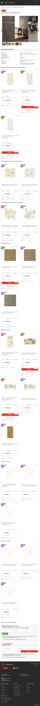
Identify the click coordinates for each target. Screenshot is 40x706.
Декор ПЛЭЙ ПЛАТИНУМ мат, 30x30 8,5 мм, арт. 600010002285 (9, 312)
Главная (2, 7)
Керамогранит (16, 687)
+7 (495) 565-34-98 (24, 675)
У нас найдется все (30, 683)
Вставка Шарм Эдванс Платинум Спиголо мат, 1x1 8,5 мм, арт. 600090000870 (9, 523)
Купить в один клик (29, 110)
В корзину (10, 152)
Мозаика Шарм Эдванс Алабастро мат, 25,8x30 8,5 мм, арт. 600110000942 (10, 185)
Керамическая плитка (18, 685)
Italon (12, 7)
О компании (3, 687)
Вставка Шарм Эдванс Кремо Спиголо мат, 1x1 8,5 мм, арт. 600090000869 (29, 485)
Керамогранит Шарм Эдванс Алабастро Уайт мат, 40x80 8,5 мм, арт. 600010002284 (10, 91)
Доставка (3, 693)
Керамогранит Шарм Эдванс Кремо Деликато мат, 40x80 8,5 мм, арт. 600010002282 (29, 91)
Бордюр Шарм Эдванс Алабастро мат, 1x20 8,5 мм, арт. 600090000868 (10, 565)
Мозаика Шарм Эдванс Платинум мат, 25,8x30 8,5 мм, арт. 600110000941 (29, 185)
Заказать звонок (36, 1)
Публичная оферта (4, 701)
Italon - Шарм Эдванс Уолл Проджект (8, 105)
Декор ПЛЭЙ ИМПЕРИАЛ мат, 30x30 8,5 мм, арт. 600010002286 (29, 267)
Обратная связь (4, 695)
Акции (28, 689)
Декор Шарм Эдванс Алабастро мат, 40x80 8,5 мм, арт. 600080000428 (29, 354)
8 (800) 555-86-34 (5, 675)
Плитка (6, 7)
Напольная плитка (17, 689)
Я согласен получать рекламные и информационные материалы (14, 639)
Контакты (3, 691)
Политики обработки (9, 637)
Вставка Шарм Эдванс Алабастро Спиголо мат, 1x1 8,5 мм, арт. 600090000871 (9, 485)
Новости (2, 685)
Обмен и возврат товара (5, 697)
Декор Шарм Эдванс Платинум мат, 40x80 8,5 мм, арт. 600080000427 (29, 399)
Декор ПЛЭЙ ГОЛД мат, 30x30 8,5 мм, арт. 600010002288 (10, 267)
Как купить (3, 689)
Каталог (15, 683)
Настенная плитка (17, 691)
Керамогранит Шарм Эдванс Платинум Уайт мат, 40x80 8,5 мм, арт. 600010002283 (10, 136)
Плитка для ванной (17, 693)
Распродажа (29, 691)
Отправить (5, 633)
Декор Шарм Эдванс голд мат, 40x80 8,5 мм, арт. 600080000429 (9, 444)
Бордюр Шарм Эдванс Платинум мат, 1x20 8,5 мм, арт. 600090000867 (10, 603)
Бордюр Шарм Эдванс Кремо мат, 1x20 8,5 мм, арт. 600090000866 (29, 565)
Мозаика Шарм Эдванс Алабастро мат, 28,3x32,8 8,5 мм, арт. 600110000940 (10, 226)
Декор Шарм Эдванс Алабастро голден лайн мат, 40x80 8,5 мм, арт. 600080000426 (10, 353)
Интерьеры (28, 687)
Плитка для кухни (17, 695)
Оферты (12, 636)
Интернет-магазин (5, 683)
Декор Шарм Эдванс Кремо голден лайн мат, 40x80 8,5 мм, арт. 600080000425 (9, 399)
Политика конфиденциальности (6, 699)
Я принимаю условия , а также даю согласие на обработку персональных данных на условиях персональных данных (18, 637)
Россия (9, 7)
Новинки (28, 685)
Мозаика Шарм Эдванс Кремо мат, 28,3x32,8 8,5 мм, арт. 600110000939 (29, 226)
